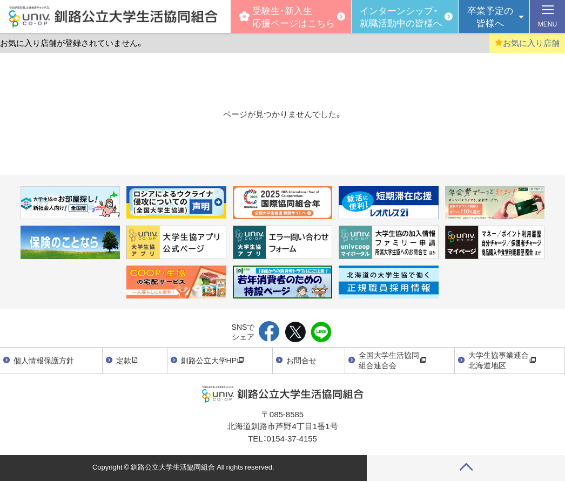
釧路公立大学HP (212, 360)
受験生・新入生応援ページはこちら (287, 16)
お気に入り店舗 (527, 43)
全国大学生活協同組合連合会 (393, 360)
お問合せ (301, 360)
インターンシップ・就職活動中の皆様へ (401, 16)
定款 (127, 360)
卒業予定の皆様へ (490, 16)
